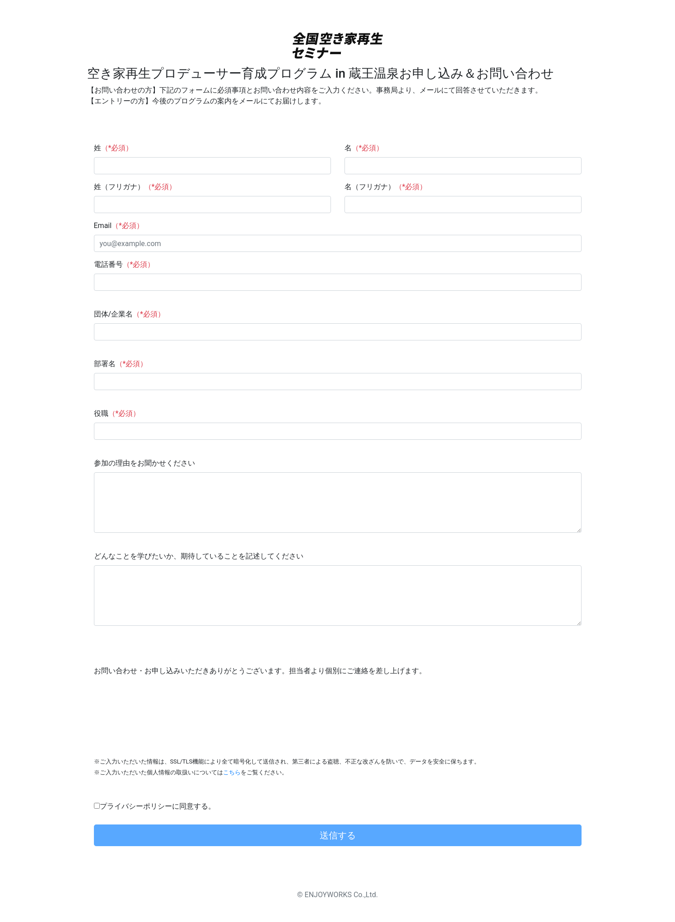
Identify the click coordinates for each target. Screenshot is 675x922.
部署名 (121, 363)
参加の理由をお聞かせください (144, 463)
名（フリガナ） (385, 186)
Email (119, 225)
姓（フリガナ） (135, 186)
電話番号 (124, 264)
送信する (338, 835)
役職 (117, 413)
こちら (232, 772)
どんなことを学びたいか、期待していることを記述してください (198, 556)
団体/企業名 (129, 314)
